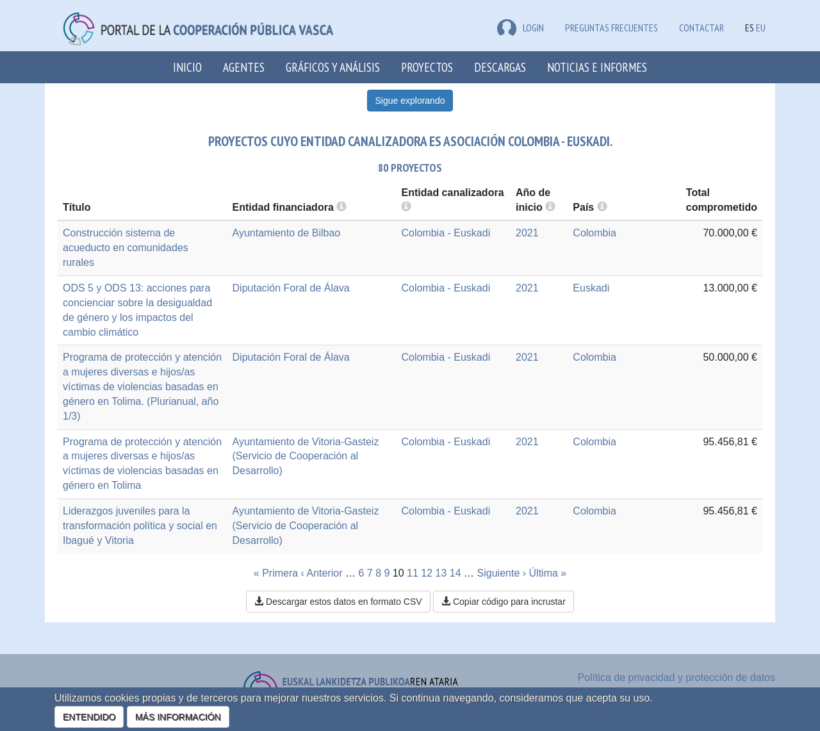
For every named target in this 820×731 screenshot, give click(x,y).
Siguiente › (502, 573)
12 (426, 573)
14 (455, 573)
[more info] (550, 207)
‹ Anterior (322, 573)
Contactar (701, 27)
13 (441, 573)
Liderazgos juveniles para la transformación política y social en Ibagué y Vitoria (140, 525)
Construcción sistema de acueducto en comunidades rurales (125, 247)
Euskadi (591, 288)
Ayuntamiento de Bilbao (287, 232)
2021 (527, 232)
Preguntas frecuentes (611, 27)
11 (412, 573)
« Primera (276, 573)
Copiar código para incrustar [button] (503, 601)
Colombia (594, 232)
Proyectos (427, 67)
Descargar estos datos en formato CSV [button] (338, 601)
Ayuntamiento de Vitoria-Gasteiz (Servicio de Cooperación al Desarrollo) (306, 456)
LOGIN (520, 27)
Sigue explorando (410, 100)
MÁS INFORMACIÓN (178, 717)
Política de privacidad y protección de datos (676, 677)
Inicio (187, 67)
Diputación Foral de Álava (291, 288)
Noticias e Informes (597, 67)
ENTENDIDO (89, 717)
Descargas (500, 67)
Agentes (244, 67)
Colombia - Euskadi (445, 232)
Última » (548, 573)
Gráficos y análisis (333, 67)
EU (761, 27)
